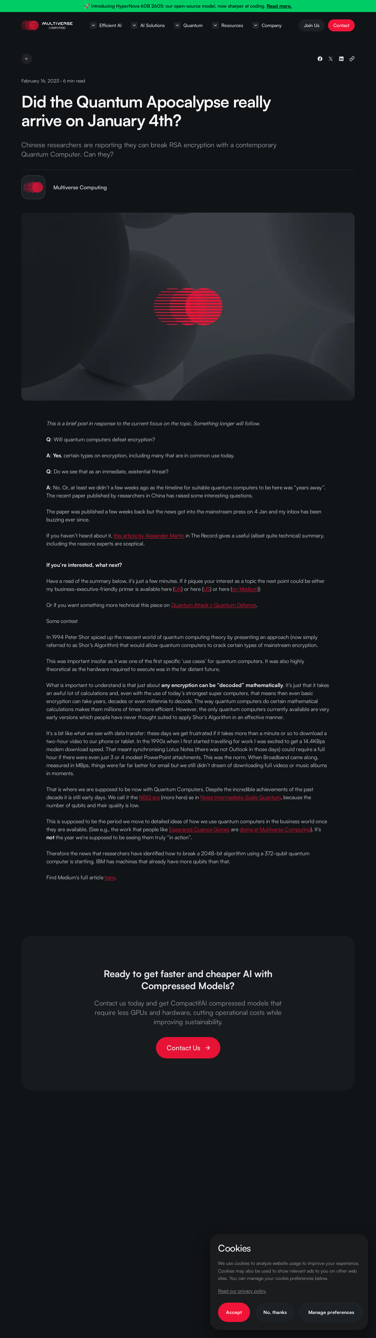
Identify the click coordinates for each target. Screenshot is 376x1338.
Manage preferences (331, 1312)
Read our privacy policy (242, 1291)
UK (177, 589)
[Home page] (47, 25)
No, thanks (275, 1312)
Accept (234, 1312)
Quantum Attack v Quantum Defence (213, 605)
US (206, 589)
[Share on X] (330, 58)
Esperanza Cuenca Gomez (199, 829)
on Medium (245, 589)
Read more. (279, 6)
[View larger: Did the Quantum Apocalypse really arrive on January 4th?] (188, 307)
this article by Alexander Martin (149, 535)
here (110, 877)
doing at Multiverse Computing (275, 829)
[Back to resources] (26, 58)
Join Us (311, 25)
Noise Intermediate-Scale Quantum (240, 797)
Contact (341, 25)
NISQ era (149, 797)
